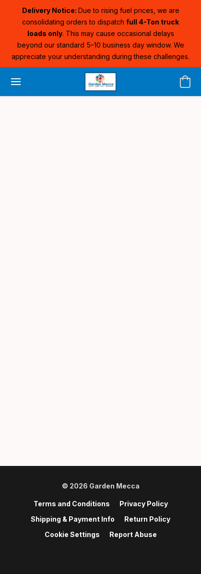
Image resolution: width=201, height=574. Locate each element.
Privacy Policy (143, 504)
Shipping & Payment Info (73, 519)
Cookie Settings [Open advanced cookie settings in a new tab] (72, 534)
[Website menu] (15, 81)
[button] (100, 81)
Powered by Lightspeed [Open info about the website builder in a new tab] (100, 553)
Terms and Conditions (72, 504)
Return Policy (147, 519)
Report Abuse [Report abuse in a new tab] (133, 534)
